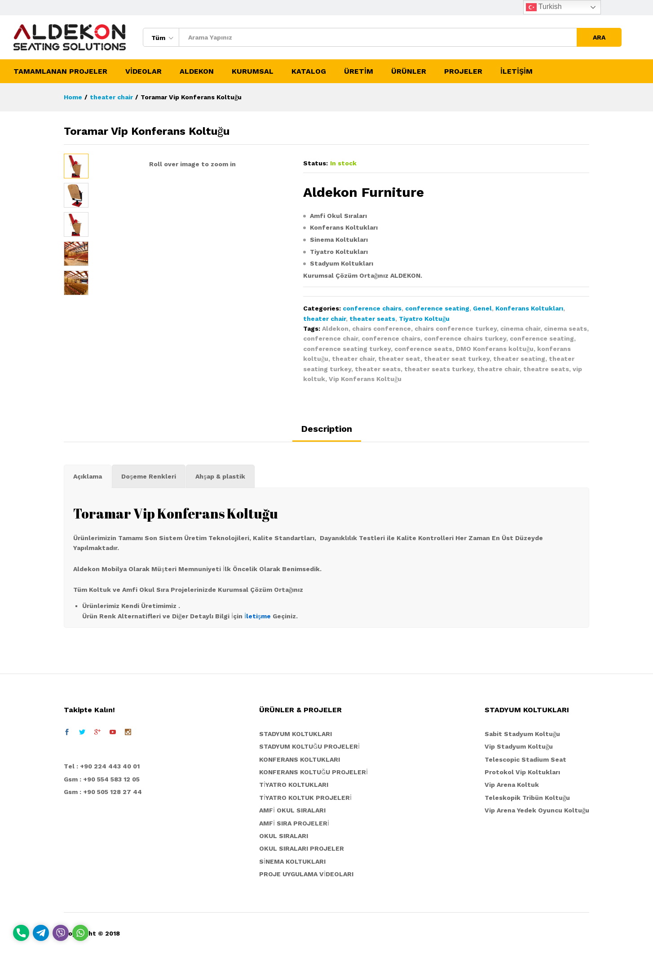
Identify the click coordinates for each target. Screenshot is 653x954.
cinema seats (565, 328)
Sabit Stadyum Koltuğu (522, 733)
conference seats (423, 348)
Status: (315, 163)
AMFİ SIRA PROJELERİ (294, 823)
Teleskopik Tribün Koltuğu (527, 797)
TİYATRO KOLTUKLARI (293, 784)
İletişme (257, 616)
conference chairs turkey (465, 338)
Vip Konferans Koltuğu (365, 378)
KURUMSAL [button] (253, 71)
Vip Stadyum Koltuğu (519, 746)
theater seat (399, 358)
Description (326, 428)
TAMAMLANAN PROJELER (60, 71)
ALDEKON (197, 71)
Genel (482, 308)
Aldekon (335, 328)
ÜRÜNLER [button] (408, 71)
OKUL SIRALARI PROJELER (301, 848)
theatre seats (546, 369)
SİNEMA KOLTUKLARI (292, 861)
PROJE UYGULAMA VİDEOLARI (306, 874)
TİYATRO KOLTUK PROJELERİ (305, 797)
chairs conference (381, 328)
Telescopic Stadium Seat (525, 759)
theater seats (372, 318)
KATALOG (308, 71)
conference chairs (372, 308)
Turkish (544, 7)
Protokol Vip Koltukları (522, 772)
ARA (599, 37)
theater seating (519, 358)
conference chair (330, 338)
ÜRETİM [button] (358, 71)
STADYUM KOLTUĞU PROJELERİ (309, 746)
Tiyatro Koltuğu (424, 318)
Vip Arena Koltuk (512, 784)
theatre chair (498, 369)
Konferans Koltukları (529, 308)
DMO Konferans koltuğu (495, 348)
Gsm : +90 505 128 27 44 (103, 791)
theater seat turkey (457, 358)
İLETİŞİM (516, 71)
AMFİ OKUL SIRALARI (292, 810)
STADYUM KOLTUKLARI (295, 733)
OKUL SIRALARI (283, 835)
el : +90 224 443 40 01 (104, 766)
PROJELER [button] (463, 71)
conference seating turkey (347, 348)
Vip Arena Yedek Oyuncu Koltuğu (537, 810)
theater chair (324, 318)
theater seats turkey (438, 369)
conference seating (437, 308)
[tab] (326, 432)
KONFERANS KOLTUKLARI (299, 759)
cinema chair (520, 328)
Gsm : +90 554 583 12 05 (102, 779)
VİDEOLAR (143, 71)
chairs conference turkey (456, 328)
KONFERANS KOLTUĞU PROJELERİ (313, 772)
